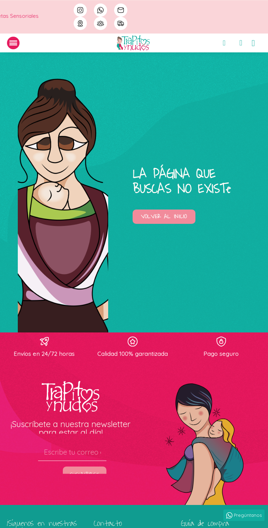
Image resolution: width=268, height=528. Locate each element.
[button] (164, 217)
